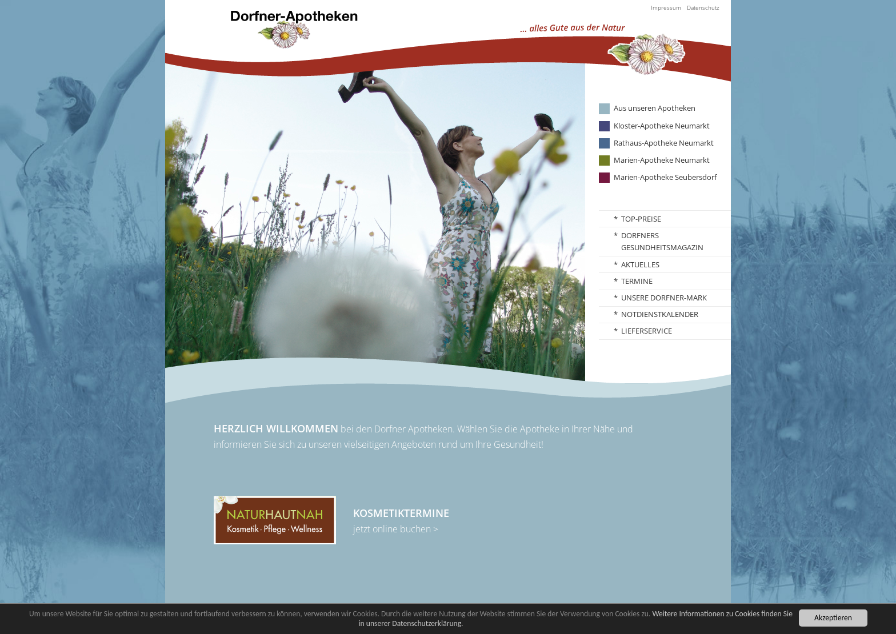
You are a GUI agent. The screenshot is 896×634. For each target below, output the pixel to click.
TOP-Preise (641, 219)
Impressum (666, 7)
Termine (637, 281)
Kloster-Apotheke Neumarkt (662, 126)
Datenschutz (703, 7)
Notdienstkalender (659, 314)
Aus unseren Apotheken (654, 108)
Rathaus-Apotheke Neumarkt (664, 143)
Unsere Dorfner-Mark (664, 297)
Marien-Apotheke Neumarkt (662, 160)
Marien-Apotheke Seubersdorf (665, 177)
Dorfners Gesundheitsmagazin (662, 241)
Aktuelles (640, 264)
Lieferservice (646, 331)
